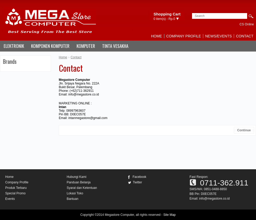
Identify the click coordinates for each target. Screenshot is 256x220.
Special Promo (15, 193)
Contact (244, 36)
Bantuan (72, 199)
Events (10, 199)
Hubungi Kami (76, 177)
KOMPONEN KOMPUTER (50, 46)
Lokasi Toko (75, 193)
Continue (244, 130)
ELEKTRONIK (14, 46)
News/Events (218, 36)
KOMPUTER (86, 46)
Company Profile (183, 36)
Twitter (137, 182)
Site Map (169, 215)
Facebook (139, 177)
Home (156, 36)
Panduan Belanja (78, 182)
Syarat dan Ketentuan (82, 188)
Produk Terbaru (16, 188)
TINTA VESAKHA (115, 46)
